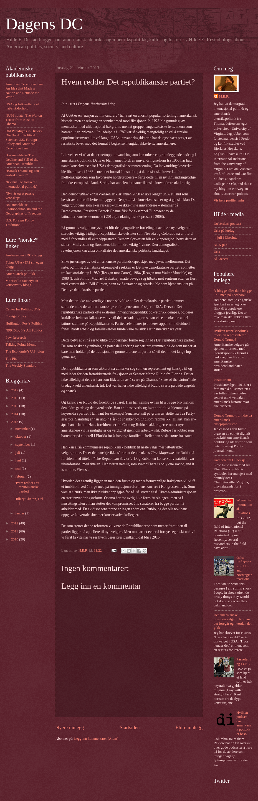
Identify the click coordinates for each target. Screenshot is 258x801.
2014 (15, 414)
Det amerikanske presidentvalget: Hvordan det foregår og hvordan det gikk (233, 621)
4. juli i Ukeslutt (225, 237)
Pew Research (16, 338)
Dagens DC (44, 24)
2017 (15, 390)
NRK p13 (220, 245)
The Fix (11, 359)
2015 (15, 406)
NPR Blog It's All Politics (24, 330)
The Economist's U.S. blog (25, 351)
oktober (21, 436)
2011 (15, 531)
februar (20, 476)
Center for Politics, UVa (23, 309)
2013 (15, 422)
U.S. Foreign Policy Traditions (20, 222)
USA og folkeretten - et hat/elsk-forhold (22, 106)
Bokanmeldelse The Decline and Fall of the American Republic (22, 159)
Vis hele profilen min (229, 200)
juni (18, 460)
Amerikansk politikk (20, 274)
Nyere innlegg (69, 727)
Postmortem (222, 380)
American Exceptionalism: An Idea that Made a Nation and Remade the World (25, 90)
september (23, 445)
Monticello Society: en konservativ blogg (22, 283)
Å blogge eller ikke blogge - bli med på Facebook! (233, 293)
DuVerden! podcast (227, 224)
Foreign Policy (16, 316)
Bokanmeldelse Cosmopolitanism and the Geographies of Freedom (24, 209)
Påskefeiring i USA (243, 661)
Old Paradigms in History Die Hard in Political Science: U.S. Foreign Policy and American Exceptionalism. (24, 139)
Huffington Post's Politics (24, 323)
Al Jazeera (221, 259)
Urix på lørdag (224, 231)
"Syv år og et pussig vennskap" (20, 196)
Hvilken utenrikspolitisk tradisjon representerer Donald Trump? (231, 335)
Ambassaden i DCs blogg (24, 255)
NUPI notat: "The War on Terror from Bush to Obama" (24, 120)
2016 (15, 398)
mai (18, 468)
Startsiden (130, 727)
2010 (15, 539)
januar (20, 513)
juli (18, 453)
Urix (217, 252)
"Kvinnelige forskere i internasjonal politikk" (21, 184)
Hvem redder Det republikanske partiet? (26, 487)
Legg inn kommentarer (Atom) (96, 739)
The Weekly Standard (21, 366)
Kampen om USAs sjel (230, 460)
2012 (15, 523)
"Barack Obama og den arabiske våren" (22, 173)
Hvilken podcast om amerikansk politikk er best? (243, 723)
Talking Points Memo (21, 344)
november (23, 429)
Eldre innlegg (189, 727)
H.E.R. (224, 96)
